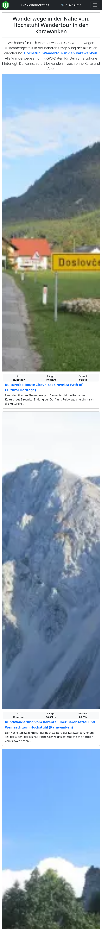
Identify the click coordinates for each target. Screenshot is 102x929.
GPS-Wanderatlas (35, 5)
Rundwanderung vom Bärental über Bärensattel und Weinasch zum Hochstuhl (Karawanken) (50, 725)
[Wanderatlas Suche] (71, 5)
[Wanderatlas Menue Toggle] (95, 5)
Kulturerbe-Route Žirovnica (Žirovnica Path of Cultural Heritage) (43, 387)
